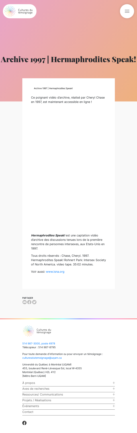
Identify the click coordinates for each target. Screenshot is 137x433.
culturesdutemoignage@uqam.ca (42, 357)
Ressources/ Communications (42, 394)
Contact (27, 412)
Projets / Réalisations (36, 400)
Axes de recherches (35, 388)
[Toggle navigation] (127, 11)
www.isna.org (55, 271)
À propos (28, 383)
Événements (30, 406)
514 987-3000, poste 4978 (38, 343)
